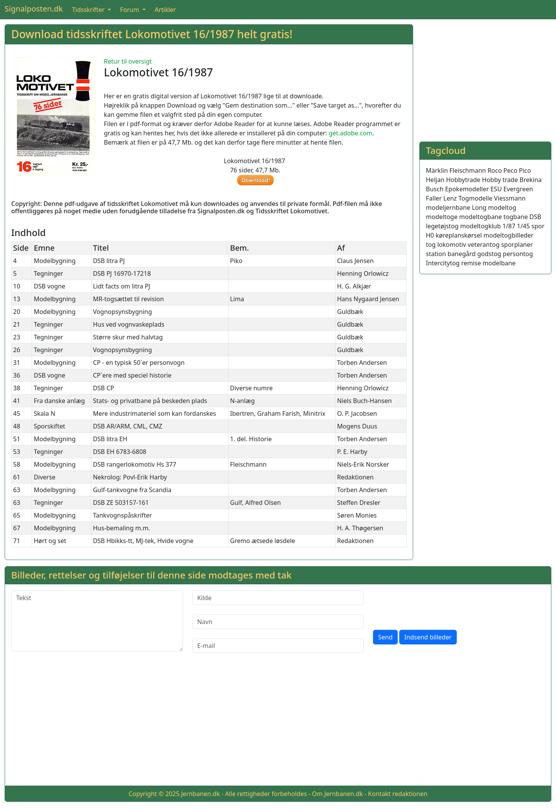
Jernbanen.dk (200, 793)
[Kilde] (278, 597)
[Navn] (278, 621)
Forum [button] (130, 9)
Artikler (165, 9)
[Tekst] (97, 620)
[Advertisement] (485, 78)
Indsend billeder (427, 637)
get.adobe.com (350, 133)
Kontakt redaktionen (397, 793)
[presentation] (431, 605)
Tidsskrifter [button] (89, 9)
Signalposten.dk (34, 8)
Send (385, 637)
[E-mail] (278, 645)
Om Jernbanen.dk (337, 793)
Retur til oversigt (128, 61)
